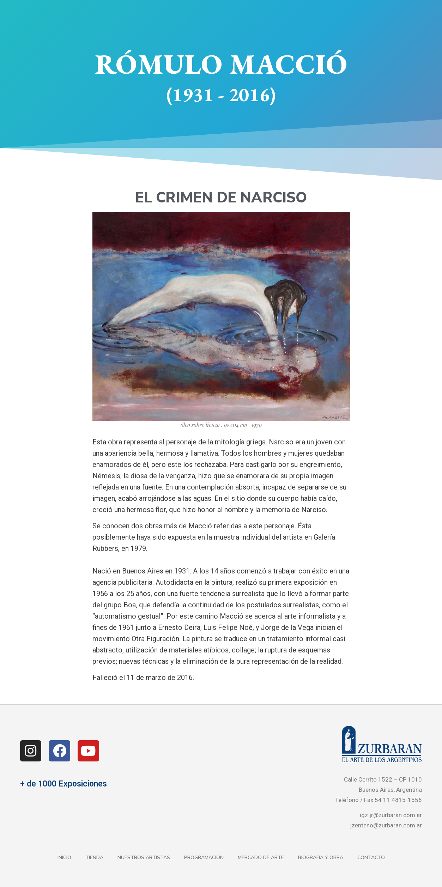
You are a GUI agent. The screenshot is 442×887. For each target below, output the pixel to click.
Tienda (94, 857)
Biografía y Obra (320, 857)
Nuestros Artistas (143, 857)
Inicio (64, 857)
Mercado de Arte (261, 857)
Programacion (204, 857)
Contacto (371, 857)
